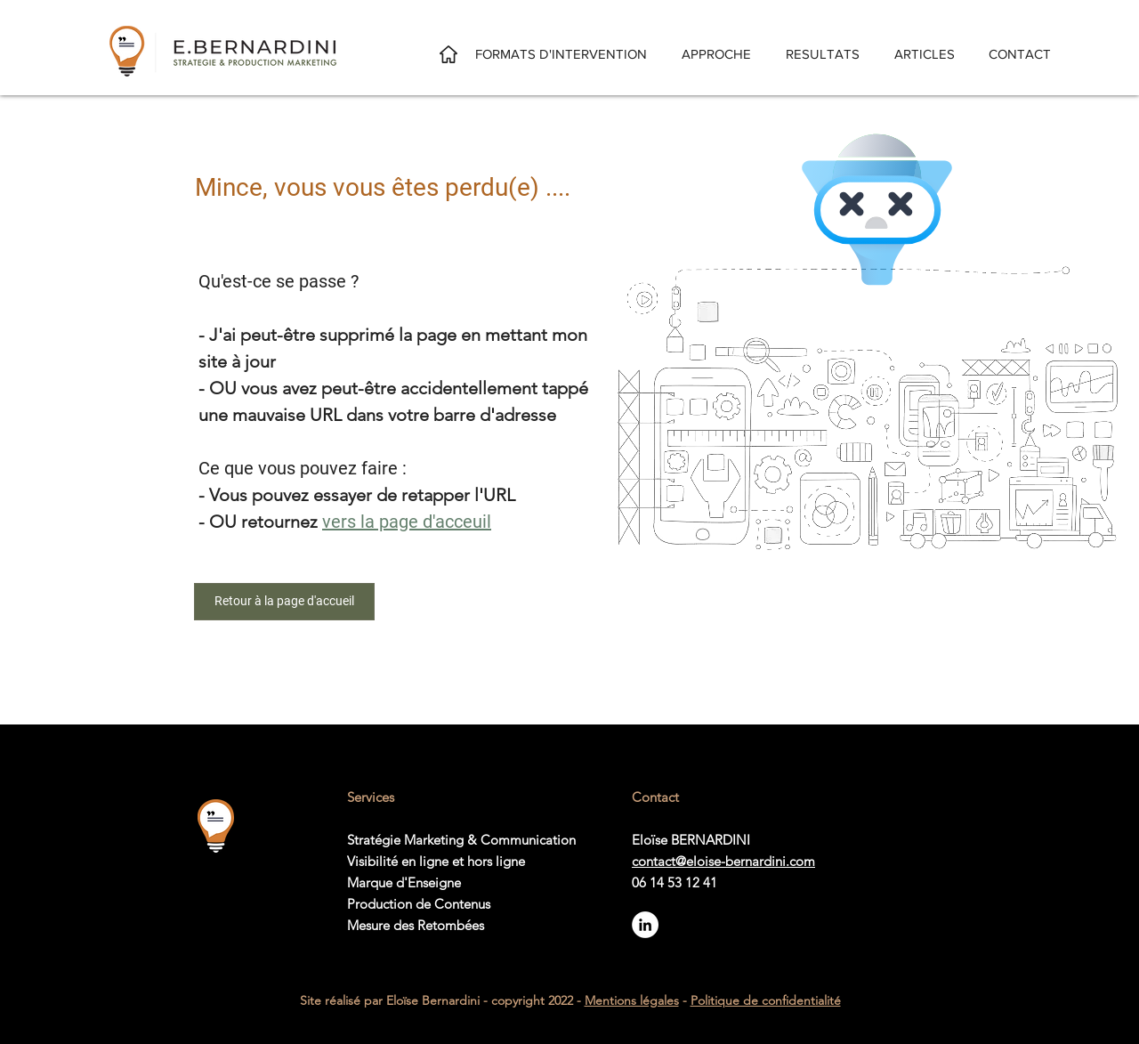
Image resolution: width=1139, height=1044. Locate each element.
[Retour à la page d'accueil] (284, 601)
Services (370, 797)
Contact (655, 797)
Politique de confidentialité (766, 1000)
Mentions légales (632, 1000)
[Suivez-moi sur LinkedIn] (645, 924)
